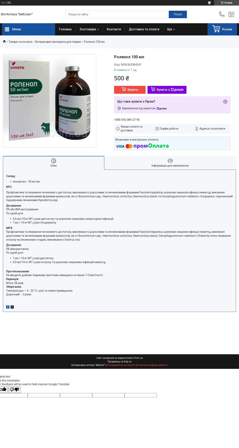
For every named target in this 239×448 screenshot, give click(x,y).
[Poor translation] (14, 389)
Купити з (170, 90)
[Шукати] (178, 14)
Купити (132, 90)
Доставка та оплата (144, 29)
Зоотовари (87, 29)
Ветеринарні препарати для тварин (58, 41)
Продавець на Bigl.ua (119, 361)
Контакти (114, 29)
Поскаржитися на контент (121, 365)
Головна (65, 29)
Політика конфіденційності (152, 365)
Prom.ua (138, 358)
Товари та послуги (20, 41)
